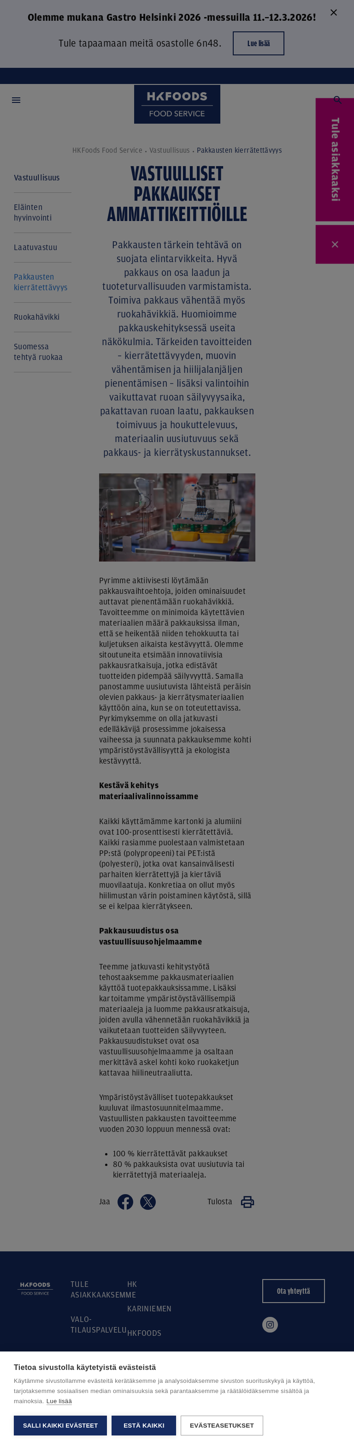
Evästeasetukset (222, 1425)
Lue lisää (59, 1401)
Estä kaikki (144, 1425)
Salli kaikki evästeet (60, 1425)
